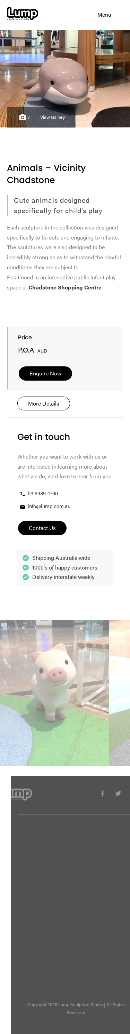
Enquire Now (45, 373)
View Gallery (52, 117)
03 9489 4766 (38, 493)
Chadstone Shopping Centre (65, 287)
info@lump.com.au (44, 506)
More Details (43, 403)
